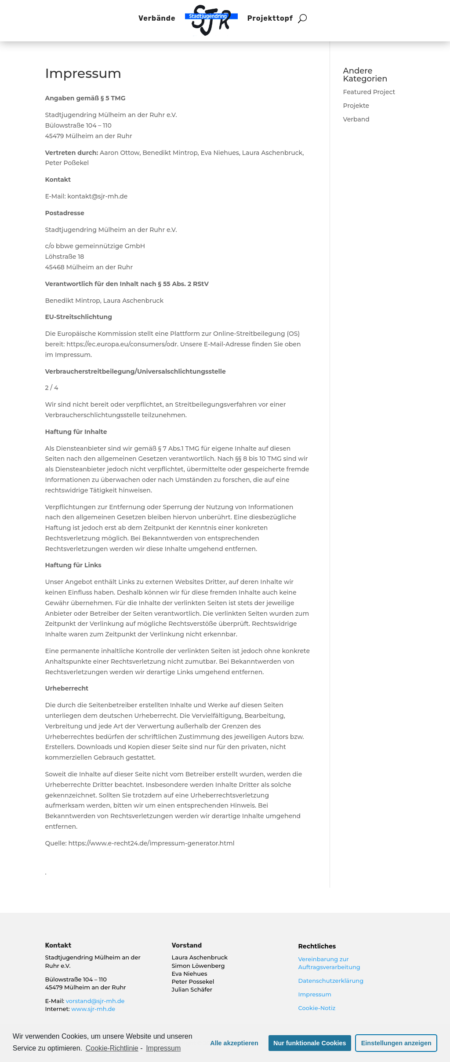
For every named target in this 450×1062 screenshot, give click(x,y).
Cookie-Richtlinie (112, 1048)
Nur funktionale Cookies (309, 1043)
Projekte (356, 106)
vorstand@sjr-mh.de (95, 1000)
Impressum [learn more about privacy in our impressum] (163, 1048)
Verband (356, 119)
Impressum (314, 994)
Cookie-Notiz (317, 1007)
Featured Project (369, 92)
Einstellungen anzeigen (396, 1043)
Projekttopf (270, 18)
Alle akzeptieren (234, 1043)
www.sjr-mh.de (93, 1008)
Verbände (156, 18)
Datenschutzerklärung (331, 980)
